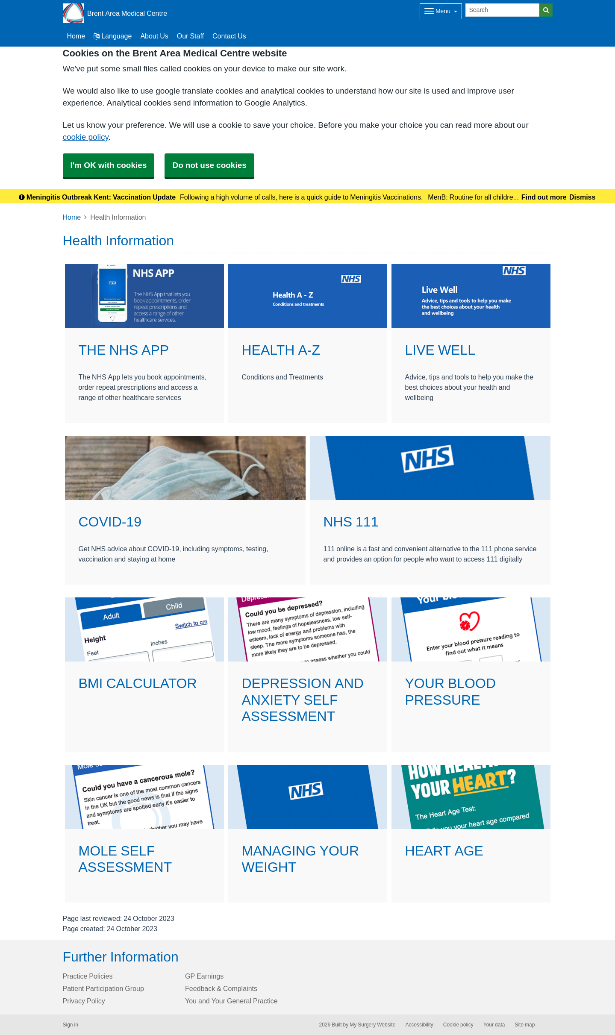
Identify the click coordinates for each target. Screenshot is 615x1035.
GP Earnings (204, 976)
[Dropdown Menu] (441, 11)
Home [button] (76, 35)
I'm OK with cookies (109, 165)
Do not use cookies (209, 165)
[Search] (502, 10)
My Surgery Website (372, 1024)
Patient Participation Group (103, 988)
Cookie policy (458, 1024)
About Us (154, 35)
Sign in (70, 1024)
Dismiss (582, 197)
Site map (525, 1024)
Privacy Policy (84, 1000)
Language (113, 35)
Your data (494, 1024)
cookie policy (86, 137)
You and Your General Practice (231, 1000)
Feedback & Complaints (221, 988)
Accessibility (419, 1024)
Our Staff (190, 35)
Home (72, 217)
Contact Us (229, 35)
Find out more (544, 197)
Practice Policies (88, 976)
